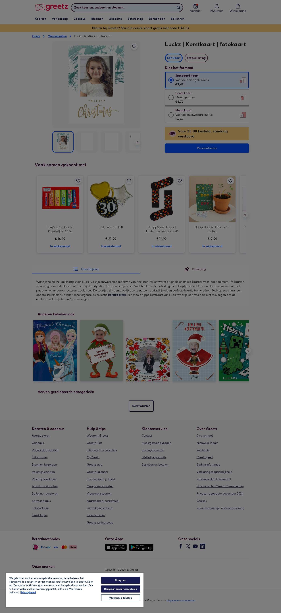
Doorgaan (120, 580)
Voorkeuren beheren (120, 598)
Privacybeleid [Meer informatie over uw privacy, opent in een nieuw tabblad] (28, 592)
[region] (74, 589)
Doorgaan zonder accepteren (120, 589)
